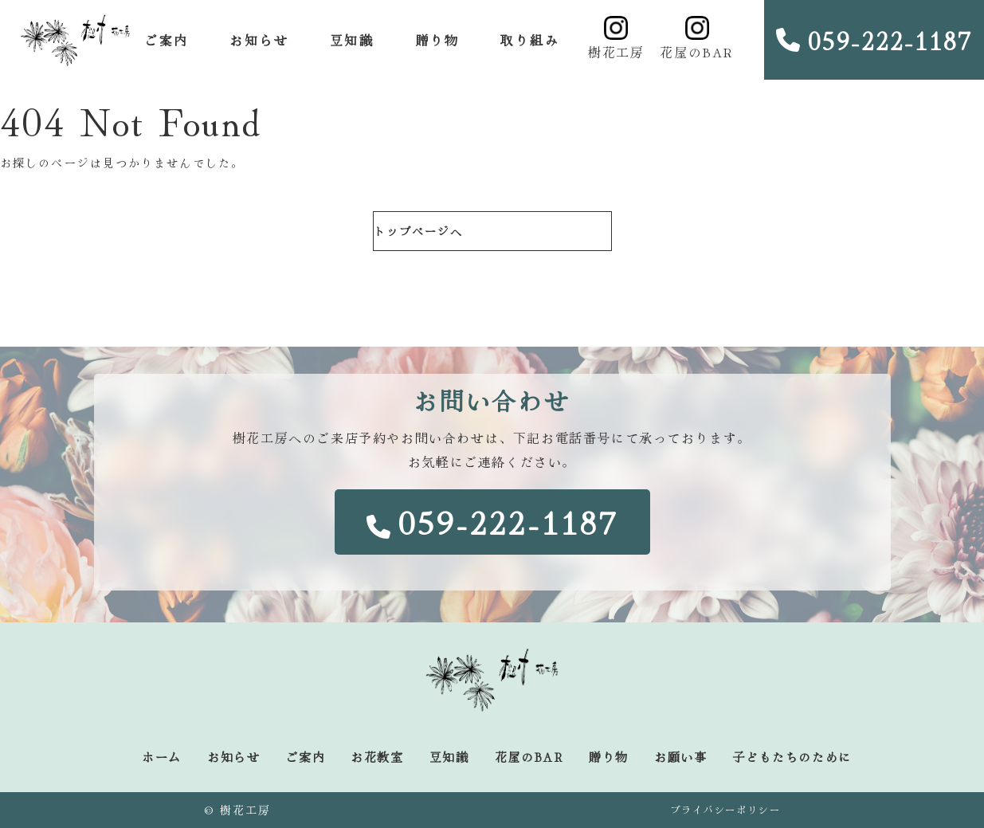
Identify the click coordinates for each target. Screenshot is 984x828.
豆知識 (352, 39)
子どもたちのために (791, 756)
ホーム (162, 756)
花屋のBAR (697, 38)
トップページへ (419, 231)
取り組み (529, 39)
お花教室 (377, 756)
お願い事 (680, 756)
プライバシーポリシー (725, 809)
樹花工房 (616, 38)
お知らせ (258, 39)
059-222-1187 (874, 39)
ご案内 (166, 39)
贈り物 (437, 39)
